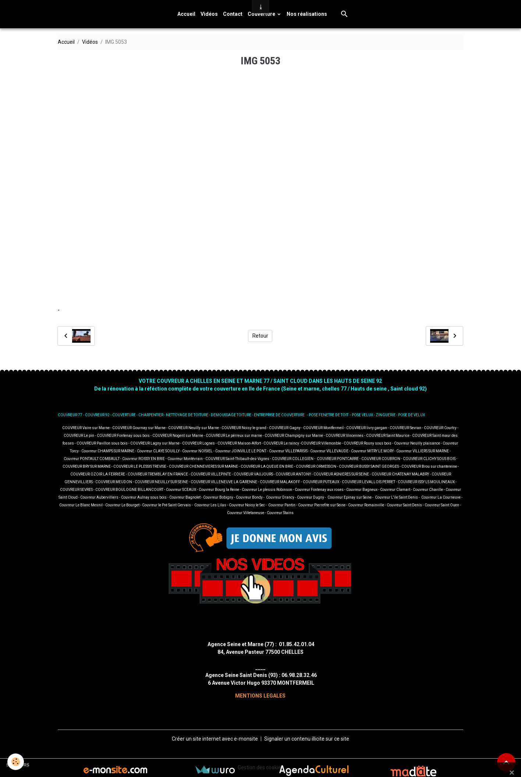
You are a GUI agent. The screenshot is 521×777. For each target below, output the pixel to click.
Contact (232, 14)
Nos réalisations (307, 14)
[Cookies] (15, 761)
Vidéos (209, 14)
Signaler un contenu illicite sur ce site (306, 739)
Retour (260, 336)
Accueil (186, 14)
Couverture (262, 14)
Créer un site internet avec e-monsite (215, 739)
